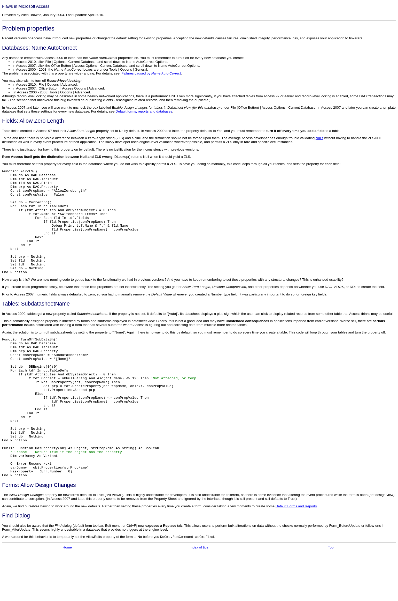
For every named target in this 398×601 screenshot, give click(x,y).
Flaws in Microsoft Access (25, 6)
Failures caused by (151, 73)
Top (331, 596)
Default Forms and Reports (296, 555)
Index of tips (199, 596)
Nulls (319, 138)
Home (67, 596)
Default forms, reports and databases (143, 111)
